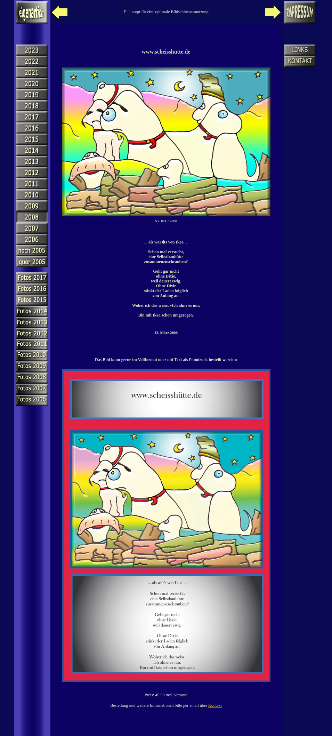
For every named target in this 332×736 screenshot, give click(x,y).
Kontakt (215, 705)
